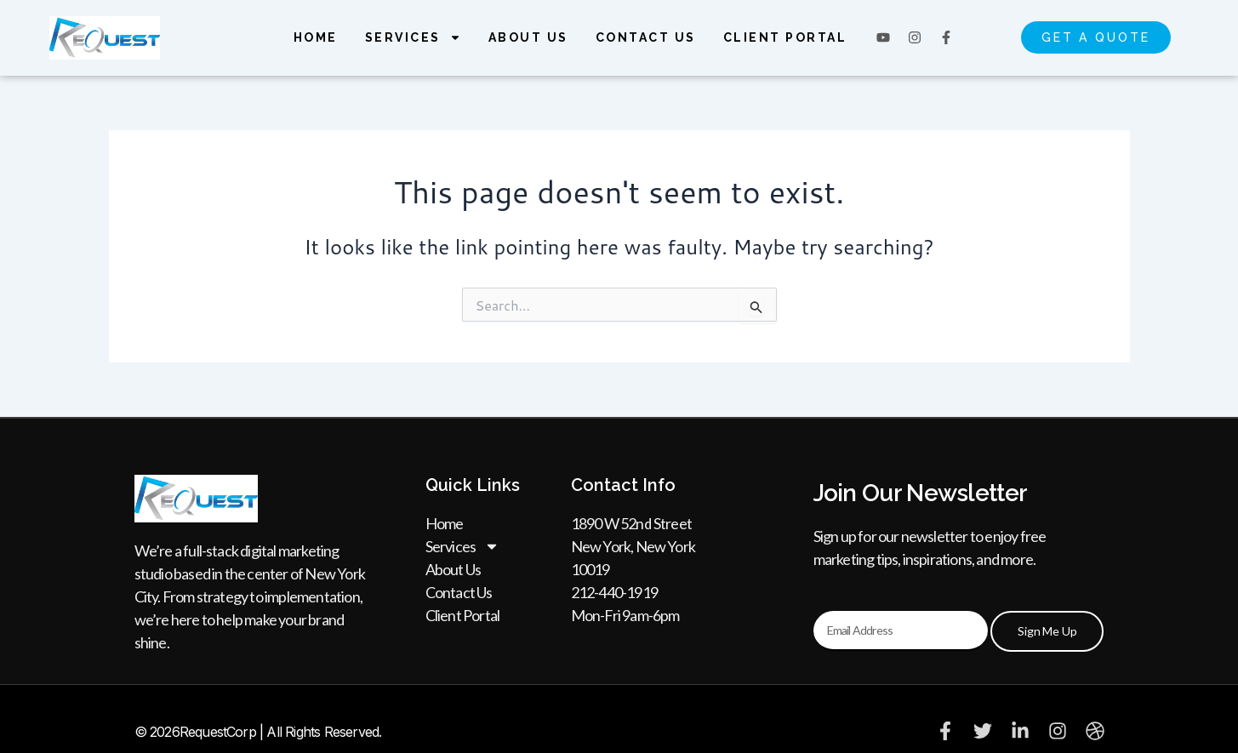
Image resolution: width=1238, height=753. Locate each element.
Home (316, 37)
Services (413, 37)
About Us (528, 37)
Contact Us (646, 37)
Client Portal (785, 37)
